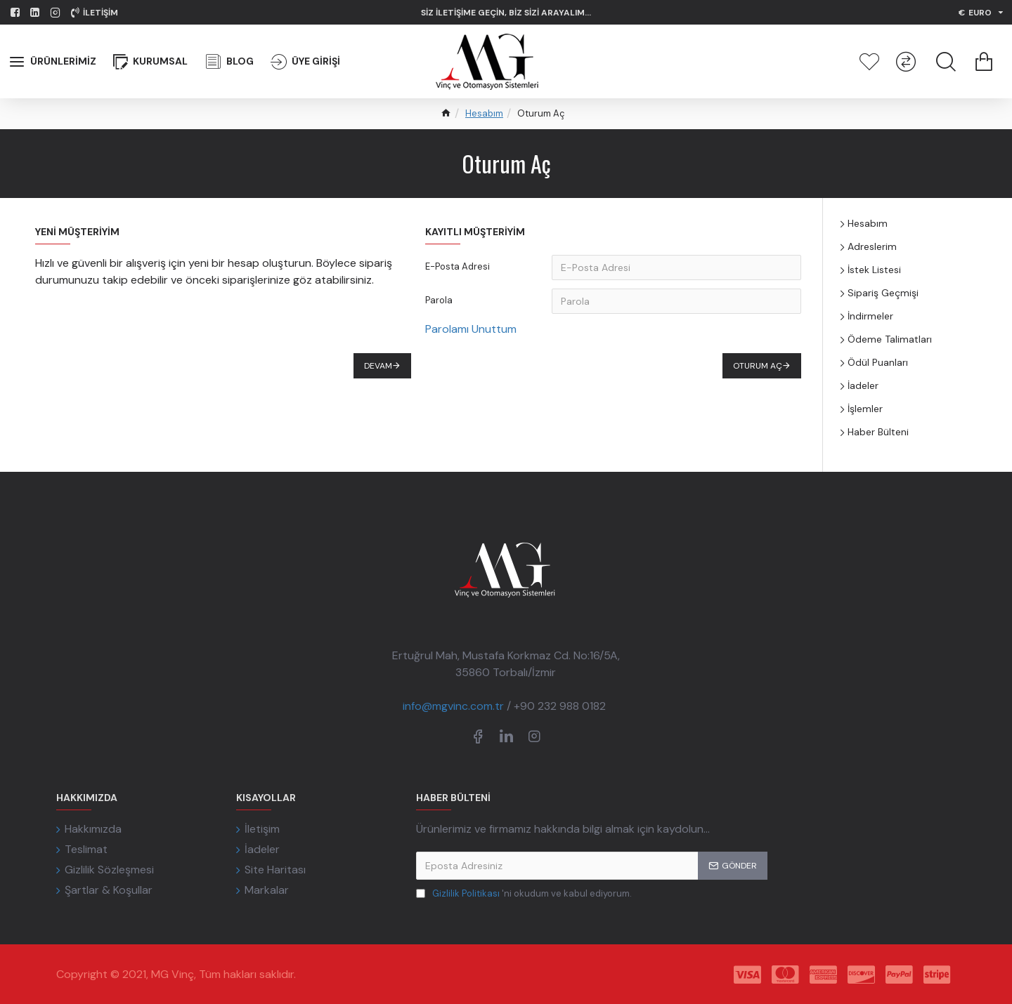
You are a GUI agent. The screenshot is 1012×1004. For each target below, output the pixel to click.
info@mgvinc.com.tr (453, 706)
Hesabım (484, 113)
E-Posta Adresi (457, 266)
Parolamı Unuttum (471, 329)
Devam (378, 365)
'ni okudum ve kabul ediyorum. (524, 894)
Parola (439, 300)
